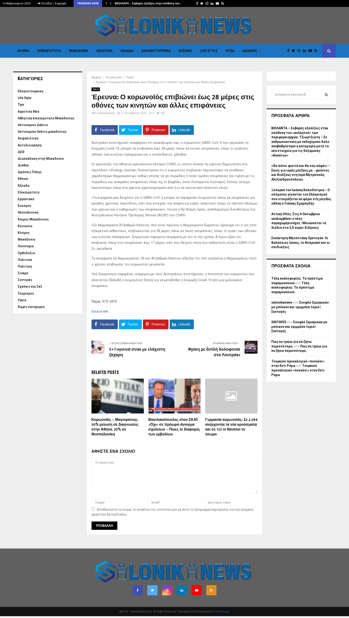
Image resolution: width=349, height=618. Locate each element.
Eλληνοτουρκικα (156, 51)
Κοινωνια (25, 226)
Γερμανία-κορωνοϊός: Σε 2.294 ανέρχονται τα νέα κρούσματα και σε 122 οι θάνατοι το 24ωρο (231, 427)
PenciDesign (222, 611)
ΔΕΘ (21, 152)
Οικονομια (26, 246)
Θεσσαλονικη (28, 212)
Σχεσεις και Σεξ (30, 286)
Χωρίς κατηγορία (31, 307)
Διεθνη (23, 165)
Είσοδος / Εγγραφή (52, 3)
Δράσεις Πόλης (30, 172)
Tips (21, 104)
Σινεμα (23, 273)
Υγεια (230, 51)
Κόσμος (185, 51)
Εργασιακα (26, 199)
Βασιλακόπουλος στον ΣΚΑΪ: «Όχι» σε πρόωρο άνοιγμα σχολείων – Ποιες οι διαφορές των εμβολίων (174, 427)
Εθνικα (23, 179)
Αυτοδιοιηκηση (29, 145)
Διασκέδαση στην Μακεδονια (41, 158)
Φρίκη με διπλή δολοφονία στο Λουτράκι (214, 352)
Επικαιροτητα (49, 51)
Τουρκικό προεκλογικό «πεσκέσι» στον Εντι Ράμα (298, 370)
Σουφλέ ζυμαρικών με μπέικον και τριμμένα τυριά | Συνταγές (300, 307)
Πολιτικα (25, 260)
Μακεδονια (78, 51)
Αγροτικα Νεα (28, 111)
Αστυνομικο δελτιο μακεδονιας (42, 131)
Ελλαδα (127, 51)
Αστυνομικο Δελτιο (33, 125)
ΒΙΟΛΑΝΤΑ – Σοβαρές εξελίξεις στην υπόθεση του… (148, 3)
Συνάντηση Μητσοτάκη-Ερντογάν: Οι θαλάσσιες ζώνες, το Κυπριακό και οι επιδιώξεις (300, 242)
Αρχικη (23, 51)
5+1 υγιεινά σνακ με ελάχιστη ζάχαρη (137, 352)
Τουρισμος (26, 293)
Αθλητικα (104, 51)
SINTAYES (278, 322)
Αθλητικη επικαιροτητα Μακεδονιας (46, 118)
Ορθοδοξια (26, 253)
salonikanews (106, 113)
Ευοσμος (24, 206)
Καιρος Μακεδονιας (33, 219)
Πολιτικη (25, 266)
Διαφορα (250, 51)
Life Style (208, 51)
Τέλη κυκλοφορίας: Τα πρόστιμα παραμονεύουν (292, 287)
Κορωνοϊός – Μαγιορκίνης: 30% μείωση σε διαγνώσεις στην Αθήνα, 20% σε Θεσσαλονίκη (115, 427)
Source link (100, 311)
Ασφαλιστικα (28, 138)
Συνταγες (25, 280)
